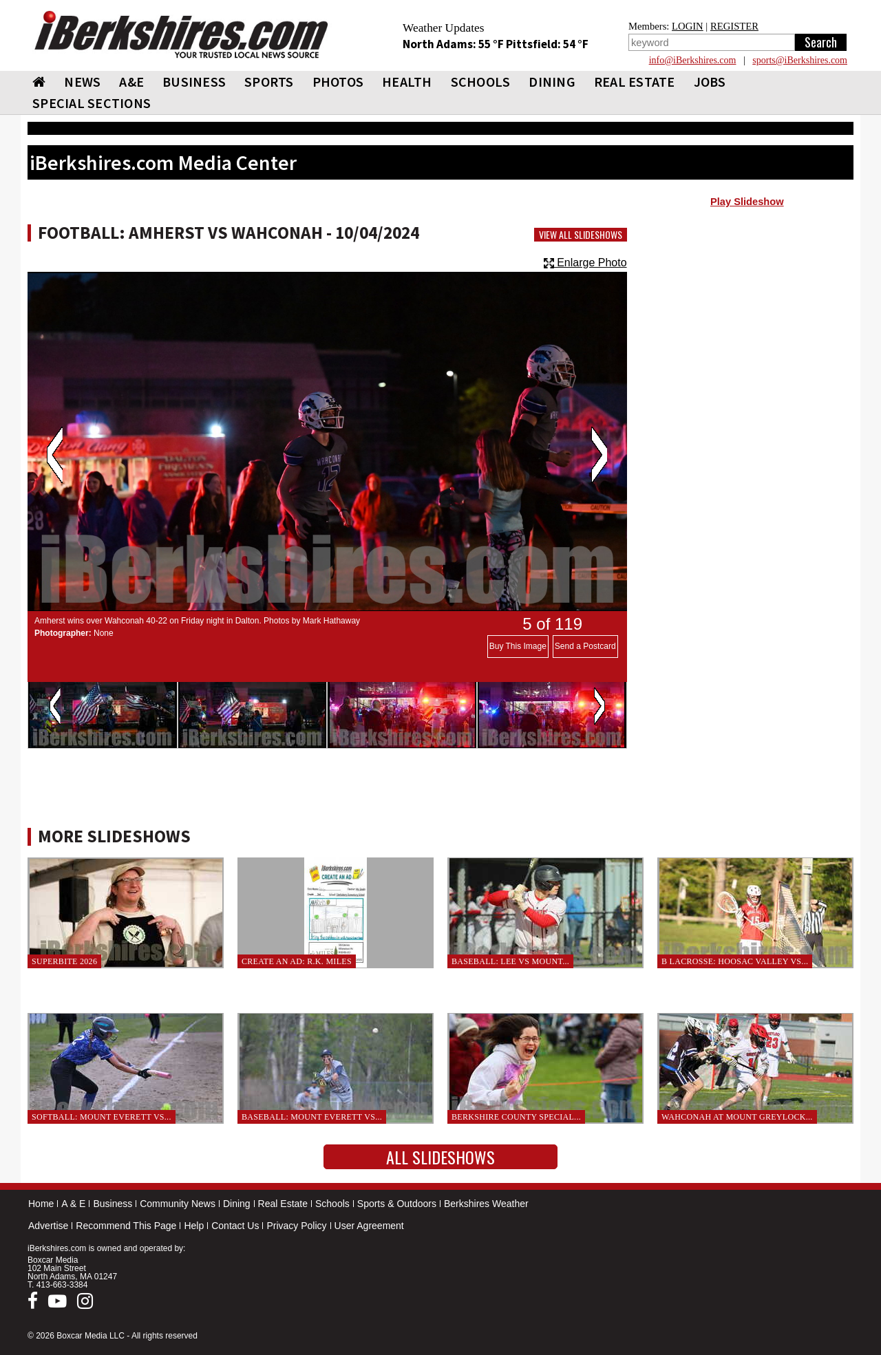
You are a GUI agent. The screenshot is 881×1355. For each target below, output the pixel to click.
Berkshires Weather (486, 1203)
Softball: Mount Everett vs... (101, 1117)
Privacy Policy (296, 1225)
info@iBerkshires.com (692, 60)
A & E (73, 1203)
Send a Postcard (585, 646)
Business (112, 1203)
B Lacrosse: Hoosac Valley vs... (734, 961)
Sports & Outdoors (396, 1203)
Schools (332, 1203)
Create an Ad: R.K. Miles (297, 961)
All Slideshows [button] (440, 1156)
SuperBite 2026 (64, 961)
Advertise (48, 1225)
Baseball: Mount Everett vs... (312, 1117)
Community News (177, 1203)
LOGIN (687, 26)
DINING (552, 81)
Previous (55, 455)
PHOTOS (338, 81)
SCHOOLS (481, 81)
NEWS (82, 81)
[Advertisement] (747, 324)
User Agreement (369, 1225)
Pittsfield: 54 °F (547, 44)
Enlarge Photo (585, 262)
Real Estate (283, 1203)
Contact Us (235, 1225)
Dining (237, 1203)
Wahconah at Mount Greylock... (737, 1117)
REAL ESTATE (634, 81)
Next (599, 455)
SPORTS (269, 81)
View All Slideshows (580, 235)
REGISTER (734, 26)
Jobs (710, 81)
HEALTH (407, 81)
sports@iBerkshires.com (799, 60)
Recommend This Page (126, 1225)
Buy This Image (517, 646)
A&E (131, 81)
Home (41, 1203)
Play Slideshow (747, 201)
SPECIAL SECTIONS (91, 102)
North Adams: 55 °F (454, 44)
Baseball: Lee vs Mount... (510, 961)
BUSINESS (194, 81)
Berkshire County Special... (516, 1117)
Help (194, 1225)
